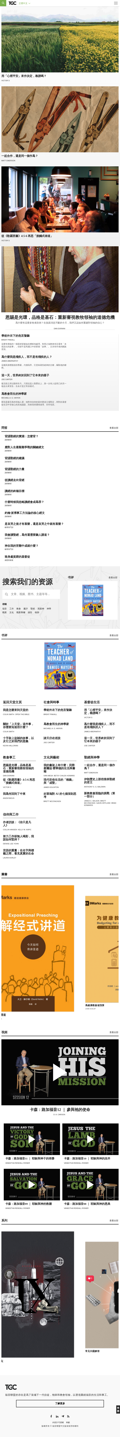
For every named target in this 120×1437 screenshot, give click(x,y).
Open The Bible (22, 714)
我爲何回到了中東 (14, 793)
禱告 (30, 612)
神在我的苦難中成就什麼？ (21, 545)
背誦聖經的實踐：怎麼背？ (21, 436)
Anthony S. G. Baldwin (94, 787)
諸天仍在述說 (52, 738)
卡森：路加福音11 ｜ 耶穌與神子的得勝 (29, 1158)
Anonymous (8, 798)
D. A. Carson (59, 1114)
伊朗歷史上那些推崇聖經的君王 (99, 781)
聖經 (32, 608)
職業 (4, 612)
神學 (49, 608)
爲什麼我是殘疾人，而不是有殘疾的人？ (26, 356)
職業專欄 (20, 612)
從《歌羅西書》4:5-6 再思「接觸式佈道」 (27, 236)
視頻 (4, 1032)
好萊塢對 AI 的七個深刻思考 (60, 795)
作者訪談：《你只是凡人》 (17, 824)
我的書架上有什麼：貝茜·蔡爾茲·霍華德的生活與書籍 (59, 768)
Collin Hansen (10, 830)
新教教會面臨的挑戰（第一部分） (99, 795)
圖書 (4, 874)
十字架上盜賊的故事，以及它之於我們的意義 (18, 740)
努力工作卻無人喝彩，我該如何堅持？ (18, 838)
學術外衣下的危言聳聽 (15, 335)
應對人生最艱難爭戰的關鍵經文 (24, 447)
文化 (11, 612)
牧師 (37, 612)
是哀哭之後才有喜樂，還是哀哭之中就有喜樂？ (34, 523)
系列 (4, 1220)
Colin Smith (8, 714)
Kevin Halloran (10, 746)
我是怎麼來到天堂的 (15, 710)
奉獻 (68, 1422)
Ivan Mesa (48, 776)
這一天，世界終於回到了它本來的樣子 (25, 375)
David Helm (84, 1009)
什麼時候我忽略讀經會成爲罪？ (24, 502)
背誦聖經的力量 (14, 469)
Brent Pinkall (8, 340)
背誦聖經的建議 (14, 458)
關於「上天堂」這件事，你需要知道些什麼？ (18, 725)
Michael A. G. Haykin (10, 398)
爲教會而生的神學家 (14, 393)
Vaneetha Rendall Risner (17, 1163)
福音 (4, 608)
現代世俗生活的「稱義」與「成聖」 (59, 781)
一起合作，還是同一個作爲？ (19, 155)
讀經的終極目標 (14, 491)
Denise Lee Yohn (11, 844)
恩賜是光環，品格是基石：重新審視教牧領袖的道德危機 (60, 317)
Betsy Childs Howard (64, 776)
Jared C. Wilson (91, 801)
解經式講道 (86, 1006)
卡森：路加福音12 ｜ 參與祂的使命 (60, 1110)
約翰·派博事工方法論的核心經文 (25, 513)
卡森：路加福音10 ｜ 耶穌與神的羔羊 (87, 1158)
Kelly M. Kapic (24, 830)
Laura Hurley (9, 858)
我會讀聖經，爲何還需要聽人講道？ (27, 534)
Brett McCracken (52, 801)
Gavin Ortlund (103, 803)
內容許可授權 (58, 1422)
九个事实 (85, 1352)
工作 (11, 608)
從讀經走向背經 (14, 480)
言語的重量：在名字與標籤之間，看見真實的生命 (18, 852)
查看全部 (114, 428)
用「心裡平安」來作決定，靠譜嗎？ (23, 76)
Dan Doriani (59, 328)
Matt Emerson (8, 161)
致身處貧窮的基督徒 (17, 556)
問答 (4, 427)
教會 (18, 608)
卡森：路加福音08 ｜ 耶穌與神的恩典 (87, 1203)
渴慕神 (41, 608)
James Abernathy (9, 361)
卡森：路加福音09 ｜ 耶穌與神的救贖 (28, 1203)
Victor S (5, 80)
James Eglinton (51, 787)
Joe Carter (6, 379)
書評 (25, 608)
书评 (71, 577)
